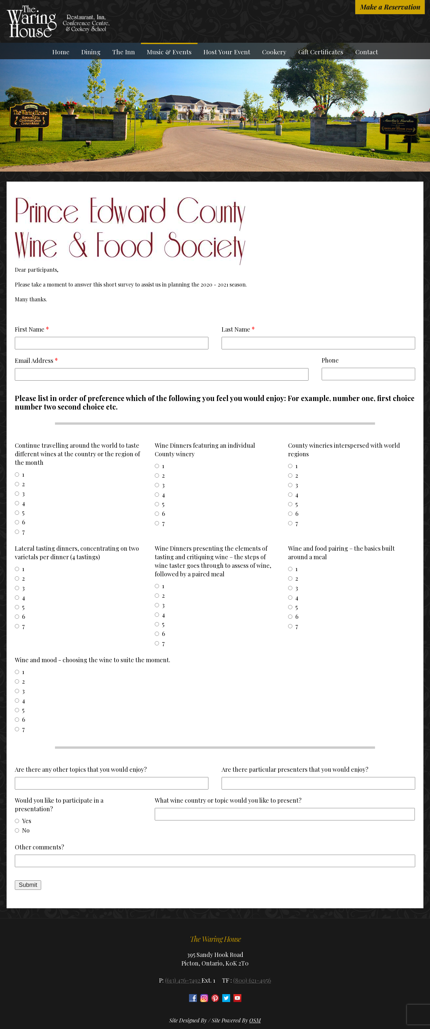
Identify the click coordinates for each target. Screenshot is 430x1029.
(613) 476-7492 (183, 980)
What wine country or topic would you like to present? (228, 800)
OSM (255, 1020)
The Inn (123, 51)
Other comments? (39, 847)
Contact (366, 51)
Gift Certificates (320, 51)
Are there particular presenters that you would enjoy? (295, 769)
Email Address (34, 360)
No (26, 830)
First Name (29, 329)
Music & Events (169, 51)
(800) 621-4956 (252, 980)
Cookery (274, 51)
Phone (330, 360)
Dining (90, 51)
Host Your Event (226, 51)
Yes (26, 821)
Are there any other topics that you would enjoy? (81, 769)
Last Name (236, 329)
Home (60, 51)
